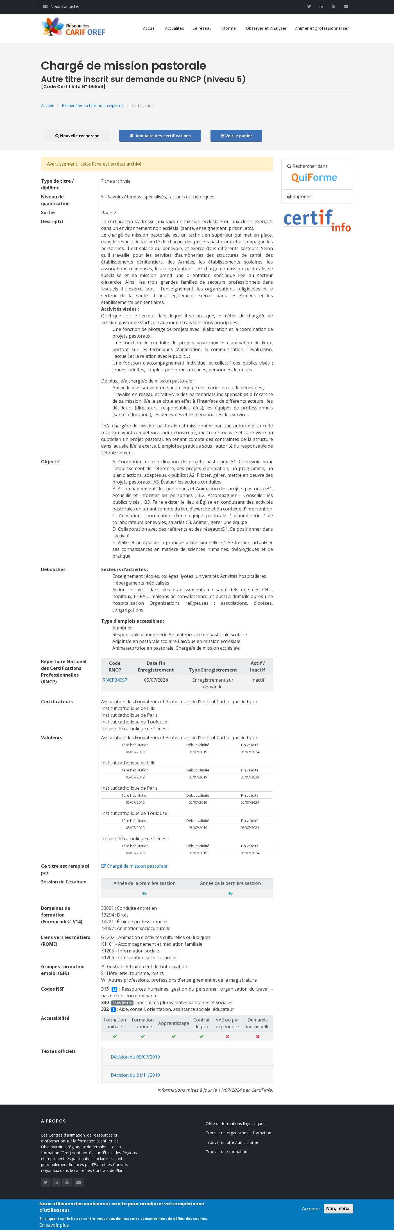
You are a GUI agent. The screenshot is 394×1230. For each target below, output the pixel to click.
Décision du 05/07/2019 (135, 1057)
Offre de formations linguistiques (242, 1123)
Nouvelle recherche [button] (77, 135)
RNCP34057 (115, 680)
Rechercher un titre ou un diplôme (93, 105)
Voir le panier (236, 135)
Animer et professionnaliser (322, 28)
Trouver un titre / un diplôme (239, 1142)
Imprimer (299, 196)
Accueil (150, 28)
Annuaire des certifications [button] (160, 135)
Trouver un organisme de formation (245, 1132)
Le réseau (202, 28)
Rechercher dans (315, 174)
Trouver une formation (233, 1151)
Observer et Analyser (266, 28)
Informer (228, 28)
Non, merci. (338, 1211)
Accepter (311, 1211)
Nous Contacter (61, 6)
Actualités (174, 28)
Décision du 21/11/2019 (135, 1075)
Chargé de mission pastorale (134, 866)
